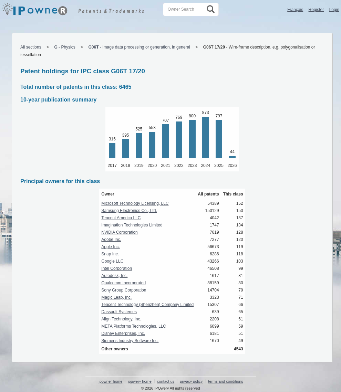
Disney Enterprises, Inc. (123, 333)
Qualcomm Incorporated (123, 282)
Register (316, 9)
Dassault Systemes (119, 311)
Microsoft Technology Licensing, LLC (134, 203)
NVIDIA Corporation (119, 232)
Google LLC (112, 261)
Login (334, 9)
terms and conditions (225, 381)
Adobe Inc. (111, 239)
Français (295, 9)
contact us (165, 381)
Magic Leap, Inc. (116, 297)
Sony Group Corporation (123, 290)
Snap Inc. (110, 254)
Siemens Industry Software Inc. (129, 340)
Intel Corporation (116, 268)
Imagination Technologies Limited (131, 225)
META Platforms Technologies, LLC (133, 326)
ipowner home (110, 381)
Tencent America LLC (121, 217)
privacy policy (191, 381)
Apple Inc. (110, 246)
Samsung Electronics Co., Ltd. (129, 210)
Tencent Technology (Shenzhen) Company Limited (147, 304)
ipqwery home (139, 381)
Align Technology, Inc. (121, 319)
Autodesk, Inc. (114, 275)
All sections (31, 47)
